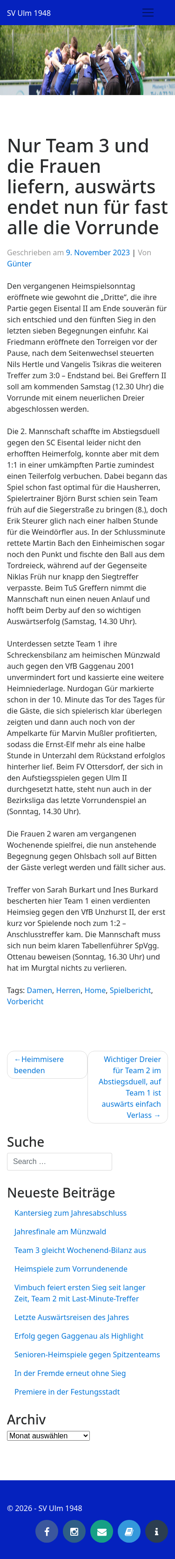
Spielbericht (130, 990)
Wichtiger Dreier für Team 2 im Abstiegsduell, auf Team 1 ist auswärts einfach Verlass (130, 1087)
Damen (40, 990)
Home (95, 990)
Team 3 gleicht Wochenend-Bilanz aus (80, 1250)
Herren (68, 990)
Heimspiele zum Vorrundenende (71, 1269)
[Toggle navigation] (148, 12)
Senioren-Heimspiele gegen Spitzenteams (87, 1354)
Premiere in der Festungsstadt (67, 1392)
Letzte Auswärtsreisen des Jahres (71, 1317)
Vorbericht (25, 1001)
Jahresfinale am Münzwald (60, 1231)
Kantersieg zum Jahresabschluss (70, 1213)
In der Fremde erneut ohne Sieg (70, 1373)
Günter (19, 264)
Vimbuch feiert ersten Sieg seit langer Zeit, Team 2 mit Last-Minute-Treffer (80, 1293)
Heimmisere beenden (39, 1065)
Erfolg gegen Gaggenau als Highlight (78, 1336)
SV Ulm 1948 (29, 13)
